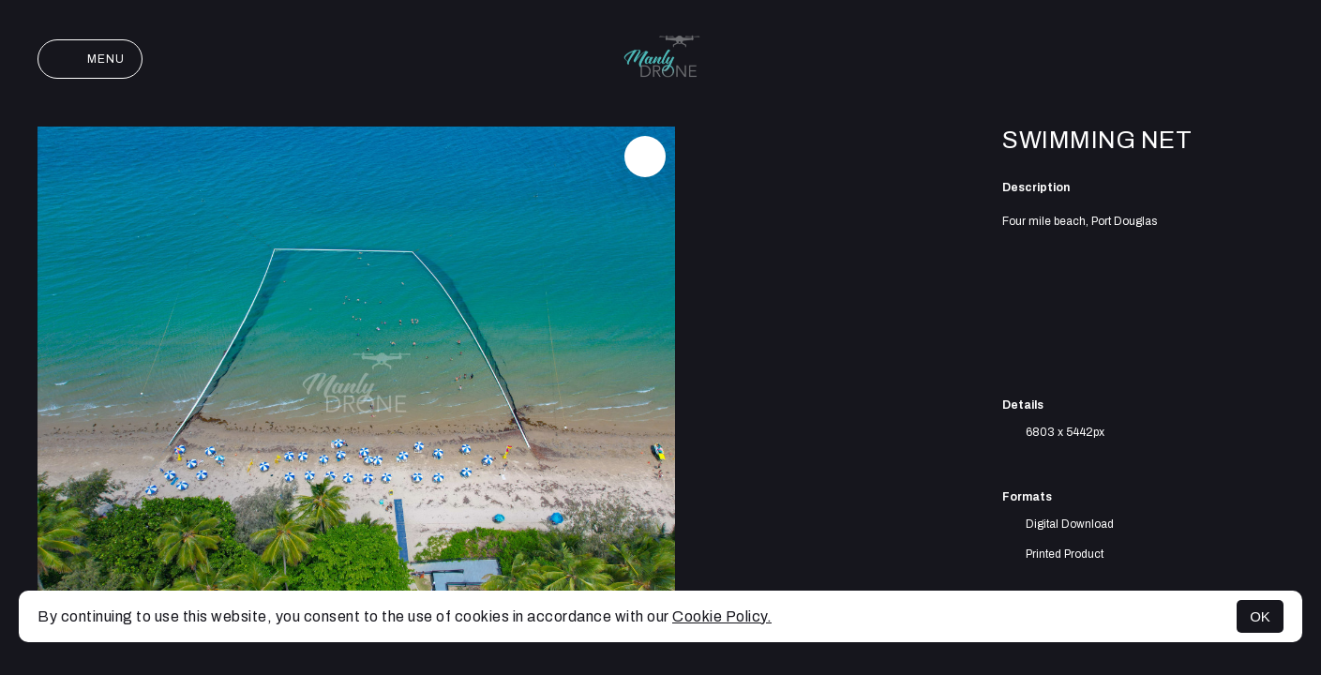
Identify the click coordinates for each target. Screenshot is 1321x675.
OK (1260, 616)
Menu (90, 59)
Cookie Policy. (722, 616)
